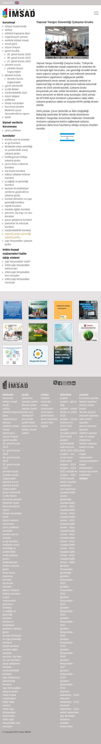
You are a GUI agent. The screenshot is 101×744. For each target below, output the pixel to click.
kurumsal (9, 22)
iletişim (83, 478)
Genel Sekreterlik (11, 492)
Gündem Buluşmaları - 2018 (67, 653)
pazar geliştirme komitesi (18, 219)
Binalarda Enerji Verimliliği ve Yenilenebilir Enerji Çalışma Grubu (11, 551)
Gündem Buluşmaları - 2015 (67, 684)
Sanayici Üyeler (30, 401)
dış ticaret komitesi (15, 171)
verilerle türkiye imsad (16, 40)
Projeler (64, 398)
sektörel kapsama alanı (17, 33)
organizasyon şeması (16, 36)
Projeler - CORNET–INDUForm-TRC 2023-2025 (69, 422)
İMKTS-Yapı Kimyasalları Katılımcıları (9, 712)
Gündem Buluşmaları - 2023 (67, 601)
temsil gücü (11, 43)
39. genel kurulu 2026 (19, 54)
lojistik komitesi (13, 205)
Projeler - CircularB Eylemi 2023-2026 (68, 433)
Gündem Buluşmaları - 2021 (67, 621)
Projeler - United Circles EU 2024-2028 (68, 412)
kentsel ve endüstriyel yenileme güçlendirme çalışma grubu (17, 192)
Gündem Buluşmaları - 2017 (67, 663)
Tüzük (5, 516)
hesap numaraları (14, 103)
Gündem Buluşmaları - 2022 (67, 611)
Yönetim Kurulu (10, 471)
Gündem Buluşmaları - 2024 (67, 590)
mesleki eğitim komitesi (17, 209)
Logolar (44, 426)
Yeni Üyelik (27, 419)
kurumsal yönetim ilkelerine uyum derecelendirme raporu (17, 110)
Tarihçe (6, 408)
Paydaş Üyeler (29, 408)
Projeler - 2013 (68, 464)
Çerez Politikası (11, 527)
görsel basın (47, 415)
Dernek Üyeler (29, 405)
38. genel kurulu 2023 (19, 57)
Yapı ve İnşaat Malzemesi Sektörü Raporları (88, 440)
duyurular (46, 401)
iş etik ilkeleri (12, 89)
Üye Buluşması (68, 489)
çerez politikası (13, 130)
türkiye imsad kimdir (16, 26)
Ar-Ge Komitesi (10, 541)
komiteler (9, 135)
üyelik (25, 394)
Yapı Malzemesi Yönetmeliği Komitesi (11, 681)
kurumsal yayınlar (88, 398)
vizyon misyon (12, 47)
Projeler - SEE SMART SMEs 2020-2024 (67, 457)
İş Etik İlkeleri (10, 495)
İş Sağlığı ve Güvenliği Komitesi (9, 615)
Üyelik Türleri (28, 422)
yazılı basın (47, 412)
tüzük (8, 117)
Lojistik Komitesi (11, 646)
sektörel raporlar (88, 433)
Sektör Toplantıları (69, 712)
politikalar (10, 99)
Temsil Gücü (9, 433)
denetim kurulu (13, 75)
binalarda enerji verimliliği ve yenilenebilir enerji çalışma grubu (18, 150)
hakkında (8, 394)
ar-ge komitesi (12, 143)
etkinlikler (65, 394)
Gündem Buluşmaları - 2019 (67, 642)
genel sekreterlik (14, 85)
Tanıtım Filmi (47, 422)
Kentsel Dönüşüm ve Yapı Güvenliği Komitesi (12, 639)
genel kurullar (12, 50)
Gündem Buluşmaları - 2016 (67, 674)
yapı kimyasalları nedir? (18, 261)
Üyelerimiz (27, 398)
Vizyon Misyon (10, 436)
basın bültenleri (49, 419)
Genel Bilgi (65, 499)
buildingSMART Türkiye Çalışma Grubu (11, 566)
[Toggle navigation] (95, 12)
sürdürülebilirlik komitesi (18, 230)
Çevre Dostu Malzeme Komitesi (9, 576)
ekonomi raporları (88, 415)
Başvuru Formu (29, 426)
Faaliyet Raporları (88, 401)
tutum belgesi (12, 96)
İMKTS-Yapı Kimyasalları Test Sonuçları (11, 723)
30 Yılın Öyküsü (87, 412)
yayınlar (83, 394)
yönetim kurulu (13, 64)
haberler (45, 398)
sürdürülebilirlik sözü (16, 92)
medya (45, 394)
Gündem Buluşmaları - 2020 (67, 632)
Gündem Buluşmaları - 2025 (67, 580)
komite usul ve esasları (17, 139)
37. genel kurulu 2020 (19, 61)
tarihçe (8, 29)
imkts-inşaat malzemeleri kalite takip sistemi (15, 253)
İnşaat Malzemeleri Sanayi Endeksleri (88, 457)
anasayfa (8, 2)
